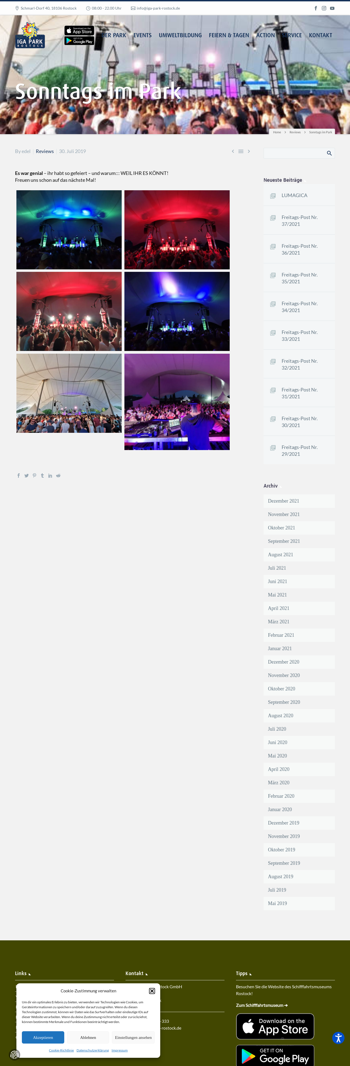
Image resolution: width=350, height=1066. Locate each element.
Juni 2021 (277, 581)
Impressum (120, 1050)
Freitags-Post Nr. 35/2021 (300, 278)
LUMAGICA (294, 195)
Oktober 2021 (281, 528)
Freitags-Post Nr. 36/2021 (300, 249)
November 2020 (284, 675)
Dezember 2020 (283, 662)
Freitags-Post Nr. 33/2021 (300, 335)
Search (329, 153)
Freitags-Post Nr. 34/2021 (300, 306)
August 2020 (280, 715)
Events (142, 36)
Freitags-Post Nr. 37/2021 (300, 220)
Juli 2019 (277, 890)
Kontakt (320, 36)
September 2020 (284, 702)
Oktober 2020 (281, 689)
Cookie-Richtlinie (61, 1050)
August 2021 (280, 554)
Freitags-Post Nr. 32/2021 (300, 364)
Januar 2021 (280, 648)
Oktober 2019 (281, 849)
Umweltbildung (180, 36)
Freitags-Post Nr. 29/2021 (300, 450)
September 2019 (284, 863)
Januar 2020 (280, 809)
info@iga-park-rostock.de (158, 8)
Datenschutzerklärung (93, 1050)
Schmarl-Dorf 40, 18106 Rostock (49, 8)
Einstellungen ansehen (133, 1037)
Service (292, 36)
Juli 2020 (277, 729)
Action (265, 36)
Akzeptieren (43, 1037)
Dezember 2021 (283, 501)
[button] (152, 991)
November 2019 (284, 836)
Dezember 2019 (283, 823)
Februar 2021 (281, 635)
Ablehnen (88, 1037)
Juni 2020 (277, 742)
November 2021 (284, 514)
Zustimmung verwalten (14, 1055)
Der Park (113, 36)
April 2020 (279, 769)
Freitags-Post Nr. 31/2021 (300, 393)
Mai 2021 (277, 595)
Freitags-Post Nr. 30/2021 (300, 421)
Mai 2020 (277, 756)
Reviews (45, 151)
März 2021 (278, 621)
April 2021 (279, 608)
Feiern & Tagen (229, 36)
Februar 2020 (281, 796)
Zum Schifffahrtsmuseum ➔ (262, 1005)
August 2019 (280, 876)
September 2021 (284, 541)
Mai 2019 (277, 903)
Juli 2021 (277, 568)
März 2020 (278, 782)
